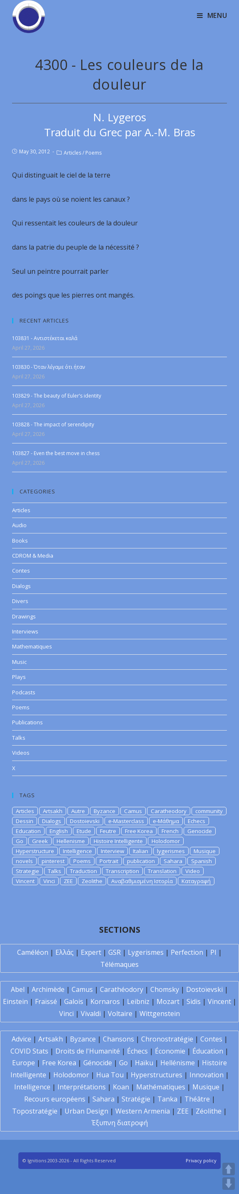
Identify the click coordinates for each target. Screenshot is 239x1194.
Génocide (97, 1062)
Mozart (168, 1001)
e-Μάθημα (166, 821)
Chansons (118, 1039)
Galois (73, 1001)
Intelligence (77, 851)
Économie (170, 1051)
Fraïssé (46, 1001)
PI (213, 952)
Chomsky (164, 989)
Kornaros (105, 1001)
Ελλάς (64, 952)
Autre (78, 811)
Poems (93, 152)
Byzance (104, 811)
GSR (114, 952)
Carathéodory (121, 989)
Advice (21, 1039)
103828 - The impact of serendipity (53, 424)
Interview (112, 851)
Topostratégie (34, 1111)
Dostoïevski (204, 989)
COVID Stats (29, 1051)
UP (228, 1169)
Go (19, 841)
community (209, 811)
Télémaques (119, 964)
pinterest (53, 861)
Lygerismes (146, 952)
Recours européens (54, 1099)
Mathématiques (160, 1086)
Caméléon (32, 952)
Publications (27, 722)
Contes (21, 570)
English (59, 831)
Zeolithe (92, 881)
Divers (20, 601)
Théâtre (197, 1099)
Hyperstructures (156, 1074)
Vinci (49, 881)
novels (24, 861)
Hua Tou (110, 1074)
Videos (21, 752)
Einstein (15, 1001)
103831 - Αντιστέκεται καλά (44, 338)
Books (20, 540)
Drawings (24, 616)
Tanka (167, 1099)
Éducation (207, 1051)
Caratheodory (169, 811)
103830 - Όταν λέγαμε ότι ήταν (48, 366)
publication (141, 861)
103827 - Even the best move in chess (56, 453)
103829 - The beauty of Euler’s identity (56, 395)
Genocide (199, 831)
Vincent (25, 881)
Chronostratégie (167, 1039)
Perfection (187, 952)
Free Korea (139, 831)
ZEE (68, 881)
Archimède (48, 989)
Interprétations (81, 1086)
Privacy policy (201, 1160)
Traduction (83, 871)
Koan (121, 1086)
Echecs (196, 821)
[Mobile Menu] (212, 15)
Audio (19, 525)
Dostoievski (85, 821)
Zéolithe (209, 1111)
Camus (133, 811)
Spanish (201, 861)
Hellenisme (71, 841)
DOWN (228, 1183)
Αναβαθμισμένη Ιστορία (142, 881)
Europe (23, 1062)
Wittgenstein (159, 1013)
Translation (162, 871)
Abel (18, 989)
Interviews (25, 631)
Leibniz (138, 1001)
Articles (72, 152)
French (170, 831)
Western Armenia (142, 1111)
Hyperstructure (35, 851)
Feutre (108, 831)
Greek (40, 841)
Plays (19, 677)
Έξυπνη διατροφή (120, 1122)
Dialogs (21, 586)
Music (19, 662)
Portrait (109, 861)
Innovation (206, 1074)
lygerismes (171, 851)
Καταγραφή (196, 881)
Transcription (122, 871)
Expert (91, 952)
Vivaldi (91, 1013)
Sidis (194, 1001)
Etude (84, 831)
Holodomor (166, 841)
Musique (205, 851)
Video (192, 871)
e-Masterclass (126, 821)
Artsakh (52, 811)
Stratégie (136, 1099)
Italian (140, 851)
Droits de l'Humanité (87, 1051)
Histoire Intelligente (118, 841)
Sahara (173, 861)
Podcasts (23, 692)
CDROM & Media (32, 555)
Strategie (27, 871)
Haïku (144, 1062)
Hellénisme (177, 1062)
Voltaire (120, 1013)
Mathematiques (32, 646)
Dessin (24, 821)
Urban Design (86, 1111)
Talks (18, 737)
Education (28, 831)
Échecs (137, 1051)
